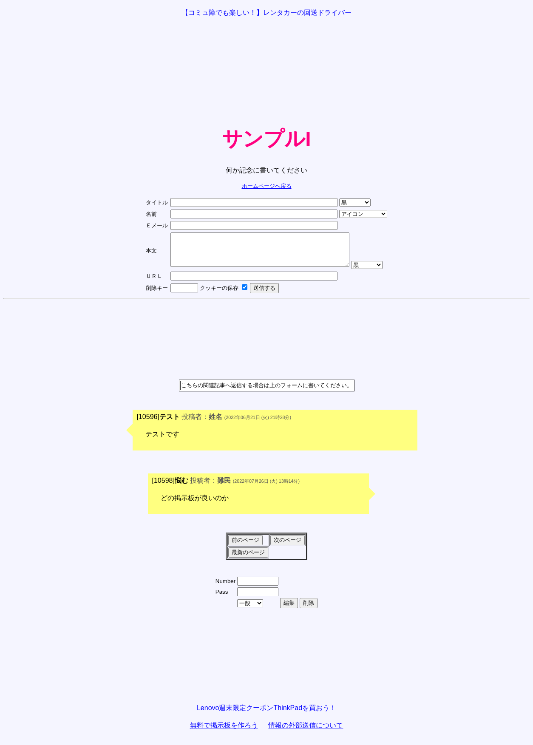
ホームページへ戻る (267, 186)
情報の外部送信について (305, 731)
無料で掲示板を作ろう (224, 731)
